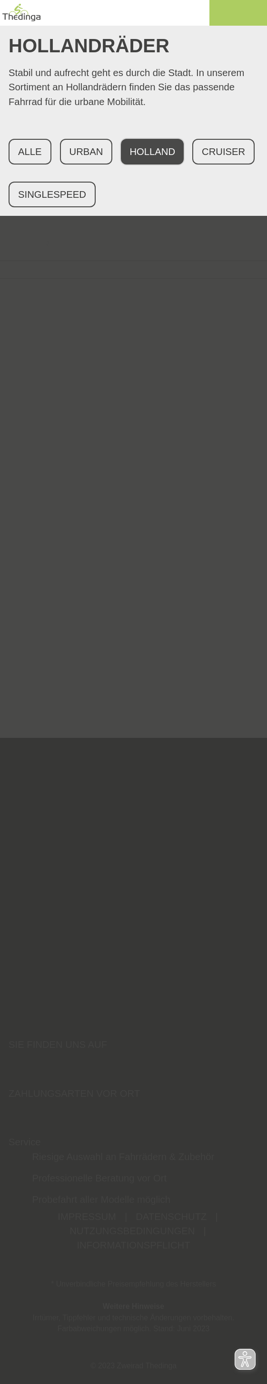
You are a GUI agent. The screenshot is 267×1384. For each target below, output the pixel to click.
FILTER (24, 244)
